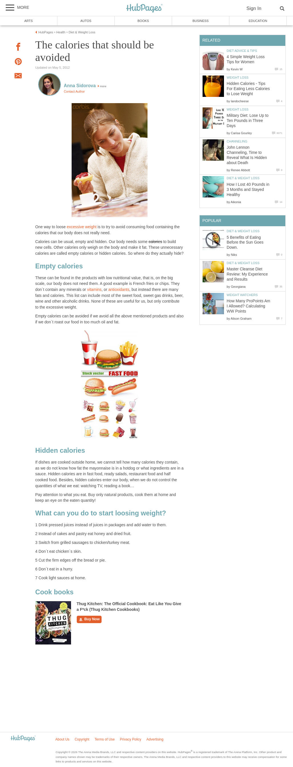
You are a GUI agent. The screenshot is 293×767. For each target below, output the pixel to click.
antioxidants (119, 289)
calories (155, 242)
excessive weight (81, 227)
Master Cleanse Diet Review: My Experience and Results (247, 274)
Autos (85, 21)
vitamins (94, 289)
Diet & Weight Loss (243, 178)
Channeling (237, 141)
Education (257, 21)
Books (143, 21)
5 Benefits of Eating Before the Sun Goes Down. (245, 242)
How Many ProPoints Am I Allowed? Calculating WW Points (248, 306)
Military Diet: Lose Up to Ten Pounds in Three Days (247, 120)
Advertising (154, 739)
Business (201, 21)
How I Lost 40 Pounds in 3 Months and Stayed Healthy (248, 189)
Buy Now (89, 619)
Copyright (82, 739)
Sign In (253, 8)
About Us (62, 739)
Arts (28, 21)
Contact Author (74, 91)
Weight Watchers (242, 295)
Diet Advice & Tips (242, 50)
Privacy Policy (130, 739)
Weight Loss (237, 77)
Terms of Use (104, 739)
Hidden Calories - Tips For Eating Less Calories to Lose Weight (248, 88)
